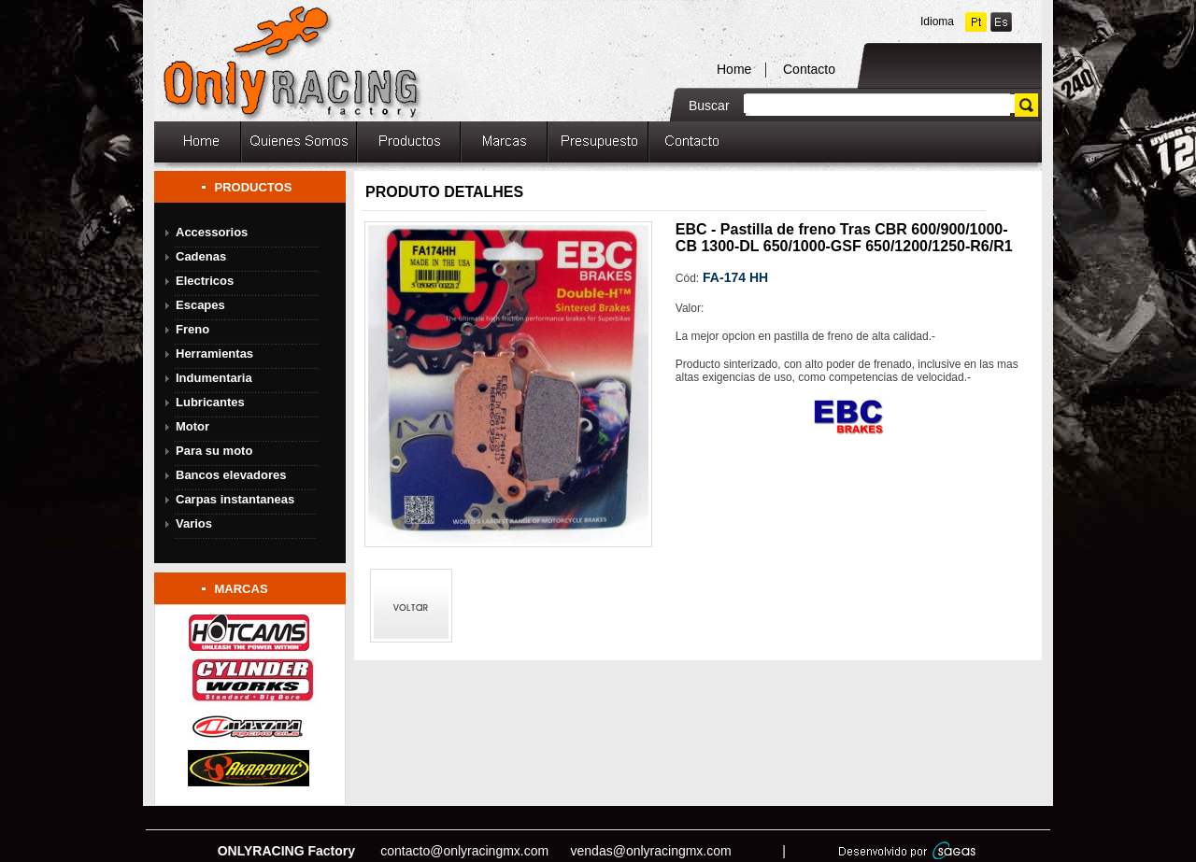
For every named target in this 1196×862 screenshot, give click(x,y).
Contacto (809, 69)
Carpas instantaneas (235, 499)
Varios (194, 523)
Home (734, 69)
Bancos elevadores (231, 475)
